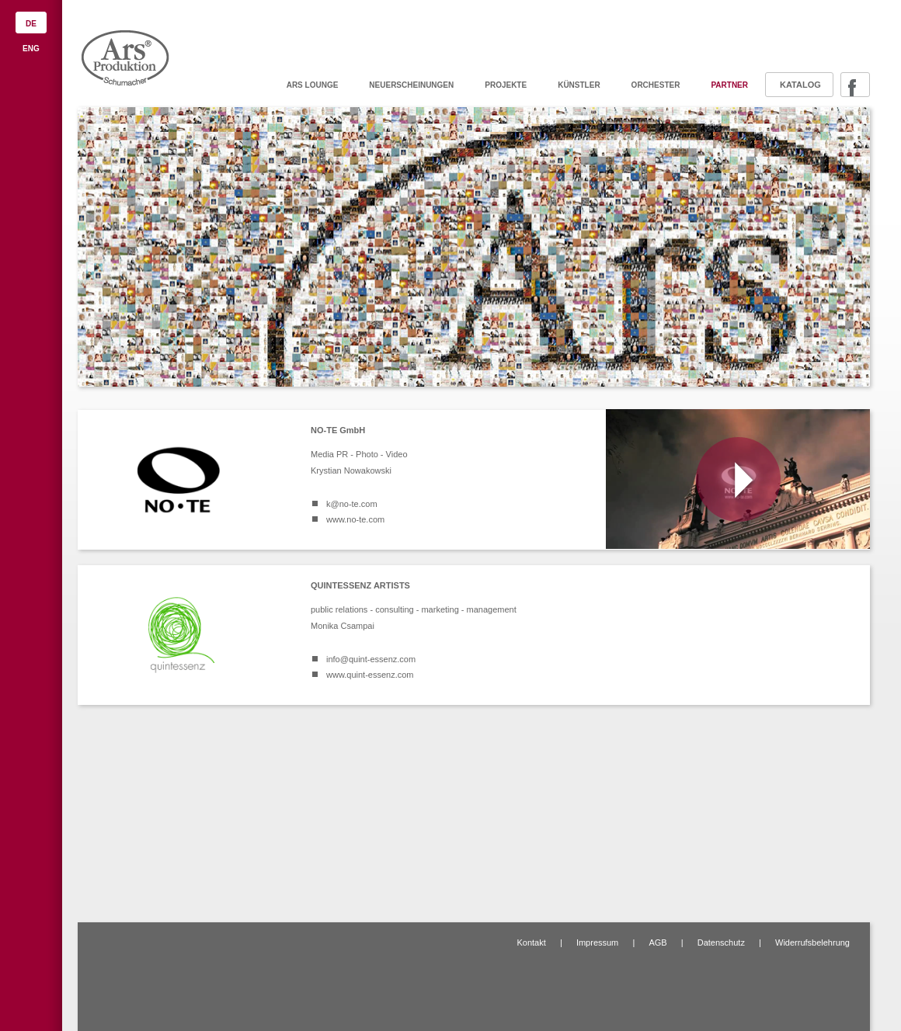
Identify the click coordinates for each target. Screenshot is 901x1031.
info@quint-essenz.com (371, 659)
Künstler (579, 85)
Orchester (655, 85)
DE (31, 23)
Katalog (800, 84)
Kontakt (531, 942)
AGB (657, 942)
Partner (729, 85)
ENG (31, 48)
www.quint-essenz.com (370, 674)
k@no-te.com (351, 504)
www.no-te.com (355, 519)
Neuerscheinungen (411, 85)
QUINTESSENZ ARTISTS (360, 585)
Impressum (597, 942)
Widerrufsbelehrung (812, 942)
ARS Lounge (313, 85)
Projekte (506, 85)
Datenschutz (721, 942)
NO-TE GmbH (338, 430)
